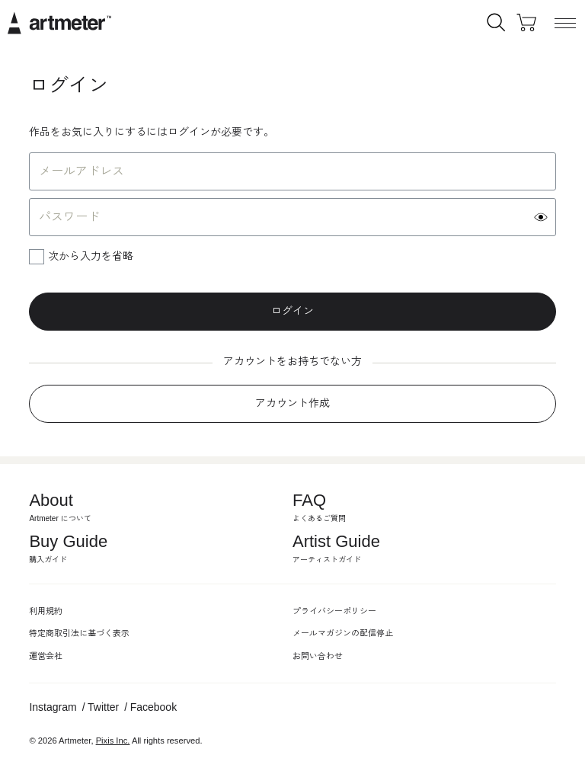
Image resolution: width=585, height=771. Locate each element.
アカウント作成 (292, 403)
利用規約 (45, 611)
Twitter (103, 707)
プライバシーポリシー (334, 611)
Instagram (52, 707)
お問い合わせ (317, 656)
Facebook (153, 707)
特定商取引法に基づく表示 (79, 633)
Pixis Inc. (113, 740)
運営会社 (45, 656)
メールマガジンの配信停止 (342, 633)
